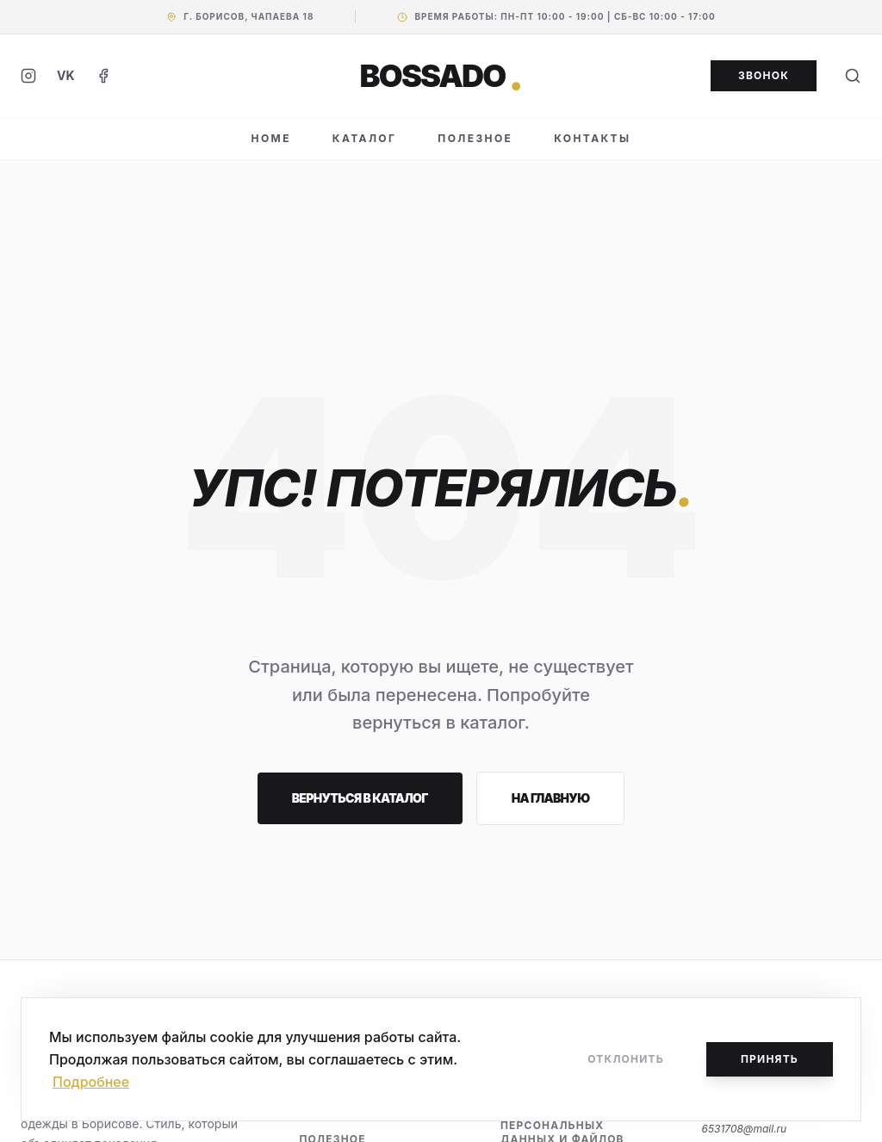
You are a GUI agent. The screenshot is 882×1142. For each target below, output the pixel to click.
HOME (271, 138)
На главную (551, 798)
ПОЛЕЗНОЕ (475, 138)
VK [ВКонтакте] (66, 75)
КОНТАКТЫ (592, 138)
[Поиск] (852, 75)
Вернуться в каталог (360, 798)
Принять (769, 1058)
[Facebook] (103, 76)
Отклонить (625, 1058)
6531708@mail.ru (743, 1128)
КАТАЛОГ (364, 138)
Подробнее (91, 1081)
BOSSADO (441, 75)
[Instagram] (28, 76)
